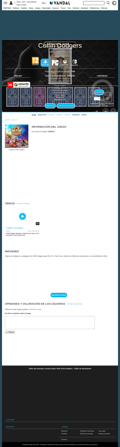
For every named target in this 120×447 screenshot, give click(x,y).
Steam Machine (31, 2)
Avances (55, 8)
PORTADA (7, 8)
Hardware (84, 8)
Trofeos (50, 106)
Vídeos (84, 115)
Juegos (38, 8)
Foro (69, 8)
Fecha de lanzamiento (55, 76)
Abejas (18, 2)
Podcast (104, 8)
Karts (59, 52)
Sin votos (102, 104)
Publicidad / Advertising (87, 431)
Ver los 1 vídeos (23, 203)
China (24, 2)
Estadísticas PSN (66, 106)
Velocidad (67, 52)
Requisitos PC (60, 100)
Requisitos (42, 115)
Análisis (24, 8)
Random (76, 8)
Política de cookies (104, 433)
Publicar (10, 332)
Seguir (99, 92)
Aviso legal (102, 431)
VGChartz (64, 439)
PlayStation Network (64, 83)
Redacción (64, 431)
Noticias (16, 8)
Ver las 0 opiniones (74, 304)
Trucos (63, 8)
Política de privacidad (86, 433)
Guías (31, 8)
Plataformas (94, 8)
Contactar (64, 433)
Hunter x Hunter (21, 4)
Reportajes (46, 8)
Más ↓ (44, 3)
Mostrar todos (59, 295)
